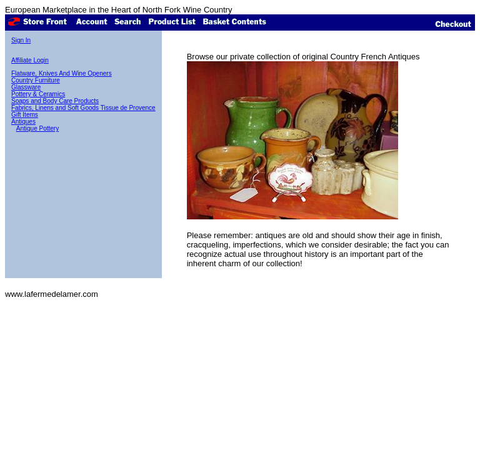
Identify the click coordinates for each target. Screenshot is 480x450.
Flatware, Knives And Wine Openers (61, 73)
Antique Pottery (37, 128)
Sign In (21, 40)
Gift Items (24, 114)
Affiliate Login (30, 60)
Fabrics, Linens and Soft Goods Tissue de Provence (83, 107)
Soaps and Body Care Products (55, 101)
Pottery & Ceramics (38, 94)
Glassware (26, 87)
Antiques (23, 121)
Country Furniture (35, 80)
